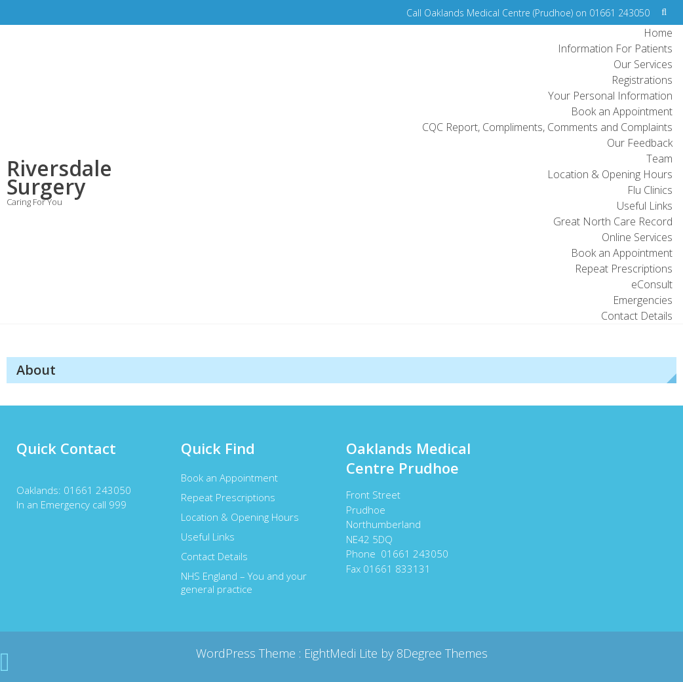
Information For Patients (615, 48)
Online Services (637, 237)
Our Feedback (640, 143)
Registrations (642, 80)
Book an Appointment (622, 111)
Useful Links (645, 206)
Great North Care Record (613, 221)
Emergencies (643, 300)
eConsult (652, 284)
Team (659, 158)
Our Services (643, 64)
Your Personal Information (610, 95)
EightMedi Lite (342, 653)
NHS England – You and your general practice (244, 582)
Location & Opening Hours (610, 174)
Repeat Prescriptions (624, 268)
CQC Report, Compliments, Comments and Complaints (547, 127)
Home (658, 33)
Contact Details (637, 316)
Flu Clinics (650, 190)
